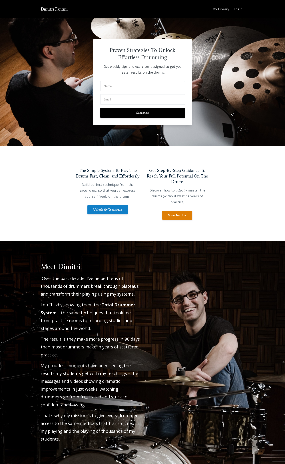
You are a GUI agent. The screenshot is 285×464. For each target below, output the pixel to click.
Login (238, 9)
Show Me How (177, 215)
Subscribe (142, 112)
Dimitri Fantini (54, 9)
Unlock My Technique (107, 209)
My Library (220, 9)
